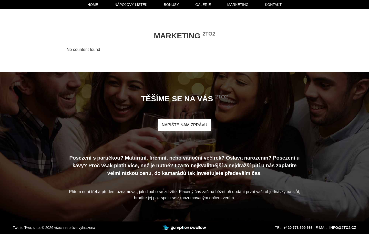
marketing (238, 5)
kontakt (273, 5)
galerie (203, 5)
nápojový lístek (131, 5)
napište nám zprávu (184, 125)
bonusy (171, 5)
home (92, 5)
